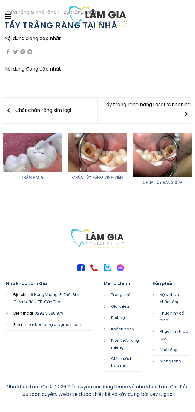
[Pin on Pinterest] (22, 52)
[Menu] (8, 16)
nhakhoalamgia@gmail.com (53, 325)
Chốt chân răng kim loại (39, 110)
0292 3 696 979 (49, 313)
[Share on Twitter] (15, 52)
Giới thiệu (120, 307)
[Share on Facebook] (8, 52)
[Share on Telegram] (29, 52)
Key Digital (161, 394)
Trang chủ (120, 295)
